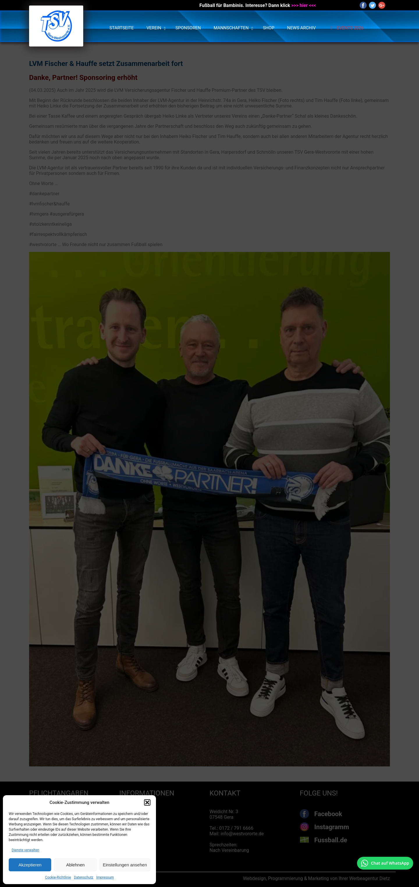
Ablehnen (75, 864)
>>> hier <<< (303, 5)
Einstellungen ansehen (125, 864)
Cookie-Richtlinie (58, 877)
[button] (147, 802)
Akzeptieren (29, 864)
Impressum (105, 877)
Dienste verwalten (25, 850)
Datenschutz (83, 877)
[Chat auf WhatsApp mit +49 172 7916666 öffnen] (385, 863)
